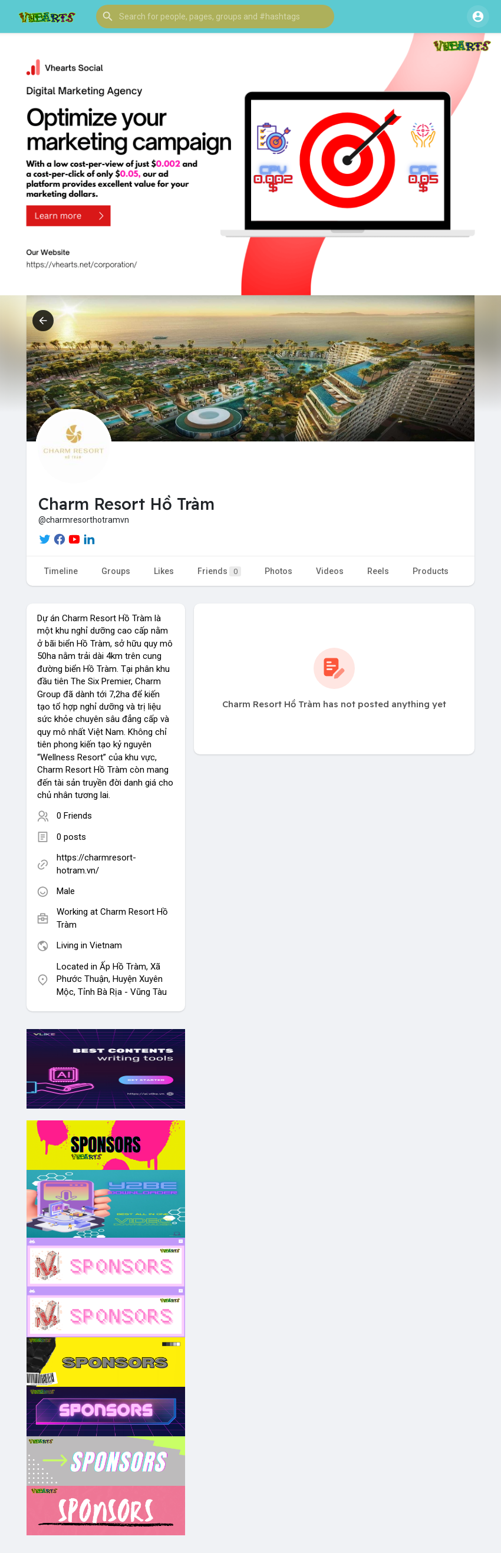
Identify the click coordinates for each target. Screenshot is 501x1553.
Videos (330, 571)
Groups (115, 571)
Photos (278, 571)
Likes (164, 571)
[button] (215, 16)
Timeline (61, 571)
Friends (219, 571)
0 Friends (74, 815)
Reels (378, 571)
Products (431, 571)
